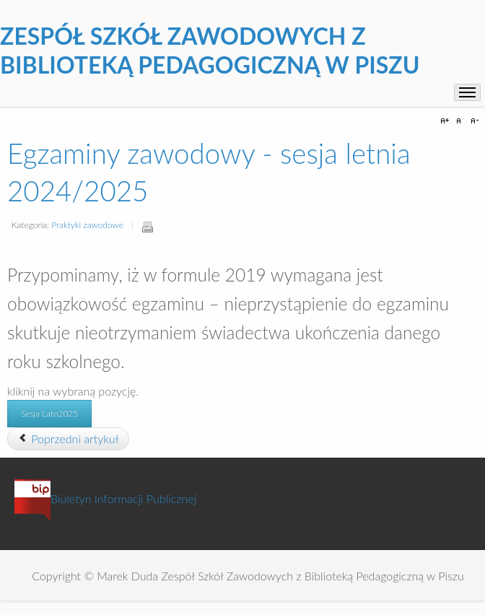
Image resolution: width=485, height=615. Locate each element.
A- (472, 121)
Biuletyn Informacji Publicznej (105, 498)
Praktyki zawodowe (87, 224)
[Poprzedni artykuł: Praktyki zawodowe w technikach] (68, 438)
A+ (446, 121)
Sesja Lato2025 (49, 413)
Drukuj (147, 226)
